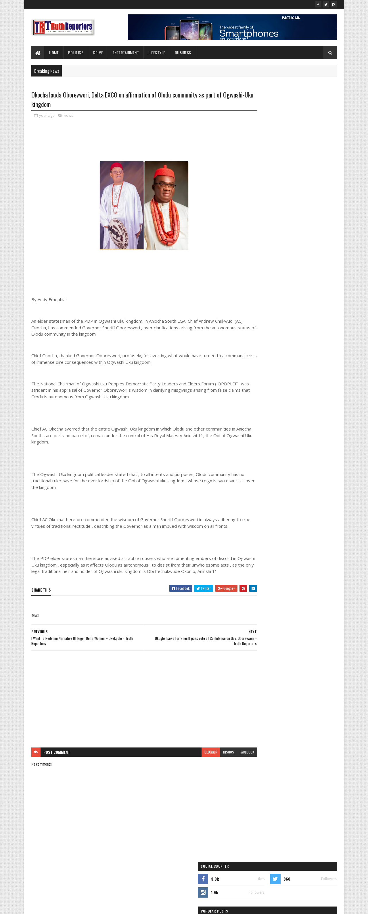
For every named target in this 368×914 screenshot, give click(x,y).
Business (183, 52)
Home (54, 52)
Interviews (283, 423)
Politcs (309, 443)
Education (255, 403)
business (271, 393)
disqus (206, 765)
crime (297, 393)
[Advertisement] (133, 713)
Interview (254, 423)
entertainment (286, 403)
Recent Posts (267, 246)
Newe (288, 433)
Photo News (281, 443)
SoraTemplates (58, 906)
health (316, 413)
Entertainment (126, 52)
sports (281, 453)
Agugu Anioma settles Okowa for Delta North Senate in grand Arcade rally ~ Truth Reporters (303, 227)
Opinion (253, 443)
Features (254, 413)
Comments (313, 246)
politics (253, 453)
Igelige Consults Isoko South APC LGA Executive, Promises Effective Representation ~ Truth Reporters (303, 155)
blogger (188, 765)
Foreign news (288, 413)
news (68, 116)
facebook (225, 765)
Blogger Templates (105, 906)
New (267, 433)
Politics (76, 52)
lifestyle (157, 52)
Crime (98, 52)
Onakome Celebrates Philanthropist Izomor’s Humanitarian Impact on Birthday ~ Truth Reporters (303, 179)
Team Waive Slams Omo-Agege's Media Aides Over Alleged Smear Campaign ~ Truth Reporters (303, 203)
